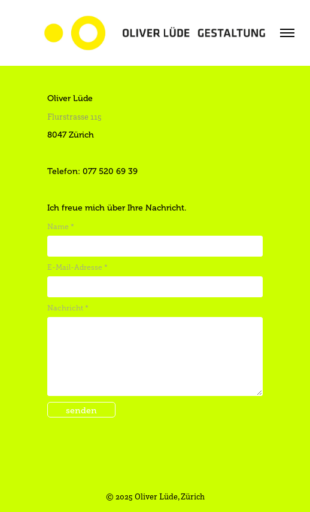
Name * (60, 227)
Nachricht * (68, 308)
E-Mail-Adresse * (77, 267)
